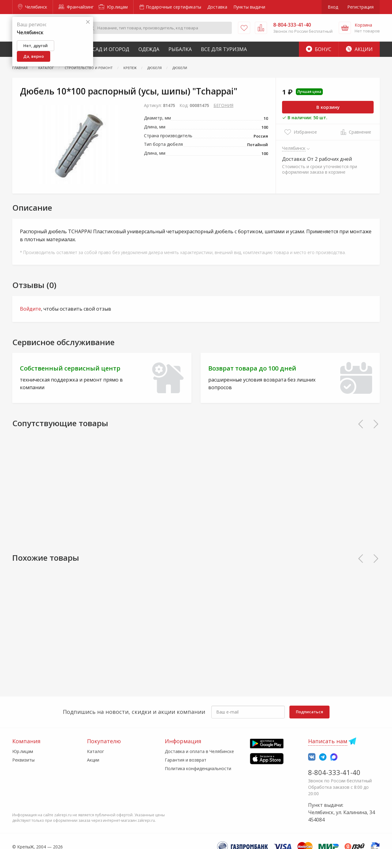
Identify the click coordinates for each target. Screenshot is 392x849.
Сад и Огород (110, 49)
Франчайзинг (76, 7)
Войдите (30, 308)
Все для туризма (224, 49)
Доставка (217, 7)
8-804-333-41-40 (334, 772)
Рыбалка (180, 49)
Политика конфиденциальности (198, 768)
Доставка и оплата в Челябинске (199, 751)
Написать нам (327, 741)
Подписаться (309, 711)
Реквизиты (23, 760)
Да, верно (33, 56)
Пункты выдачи (249, 7)
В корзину (328, 107)
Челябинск (32, 7)
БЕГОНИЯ (223, 105)
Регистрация (360, 7)
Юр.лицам (113, 7)
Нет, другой (35, 45)
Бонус (318, 49)
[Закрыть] (88, 22)
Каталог (95, 751)
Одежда (148, 49)
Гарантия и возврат (185, 760)
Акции (359, 49)
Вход (333, 7)
